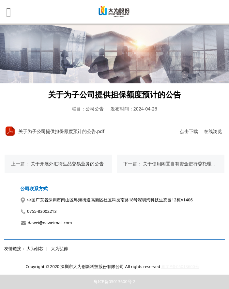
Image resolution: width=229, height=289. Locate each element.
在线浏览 (213, 131)
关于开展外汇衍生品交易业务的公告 (67, 164)
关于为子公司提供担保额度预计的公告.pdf (61, 131)
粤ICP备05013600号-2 (114, 281)
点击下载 (189, 131)
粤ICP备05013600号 (180, 266)
